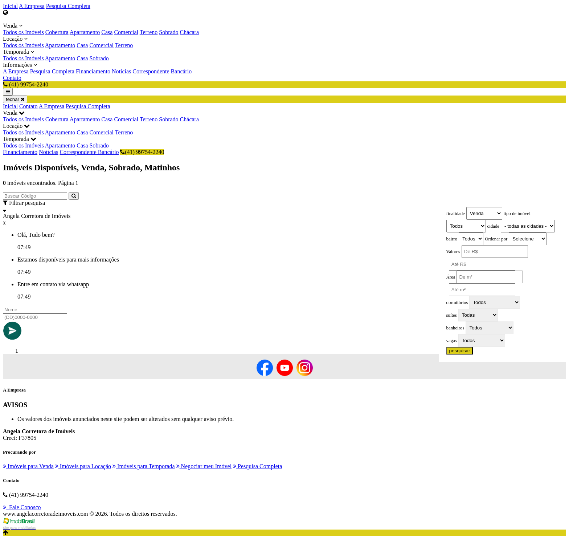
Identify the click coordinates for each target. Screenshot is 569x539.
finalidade (455, 213)
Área (450, 277)
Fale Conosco (22, 507)
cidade (493, 226)
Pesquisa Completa (68, 6)
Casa (106, 32)
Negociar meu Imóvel (204, 466)
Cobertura (57, 32)
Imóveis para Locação (83, 466)
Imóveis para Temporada (143, 466)
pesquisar (459, 350)
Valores (453, 251)
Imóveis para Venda (28, 466)
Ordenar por (496, 239)
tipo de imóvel (517, 213)
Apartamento (85, 32)
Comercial (126, 32)
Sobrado (168, 32)
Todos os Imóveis (23, 32)
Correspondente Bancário (162, 71)
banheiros (455, 328)
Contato (12, 78)
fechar (15, 99)
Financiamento (93, 71)
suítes (451, 315)
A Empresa (32, 6)
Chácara (189, 32)
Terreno (149, 32)
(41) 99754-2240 (142, 152)
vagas (451, 340)
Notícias (121, 71)
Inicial (10, 6)
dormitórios (457, 302)
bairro (452, 239)
